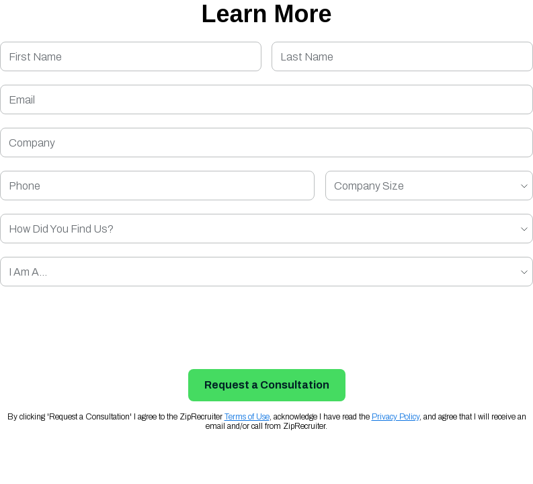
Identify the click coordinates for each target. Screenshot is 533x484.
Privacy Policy (395, 416)
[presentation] (267, 326)
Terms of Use (247, 416)
